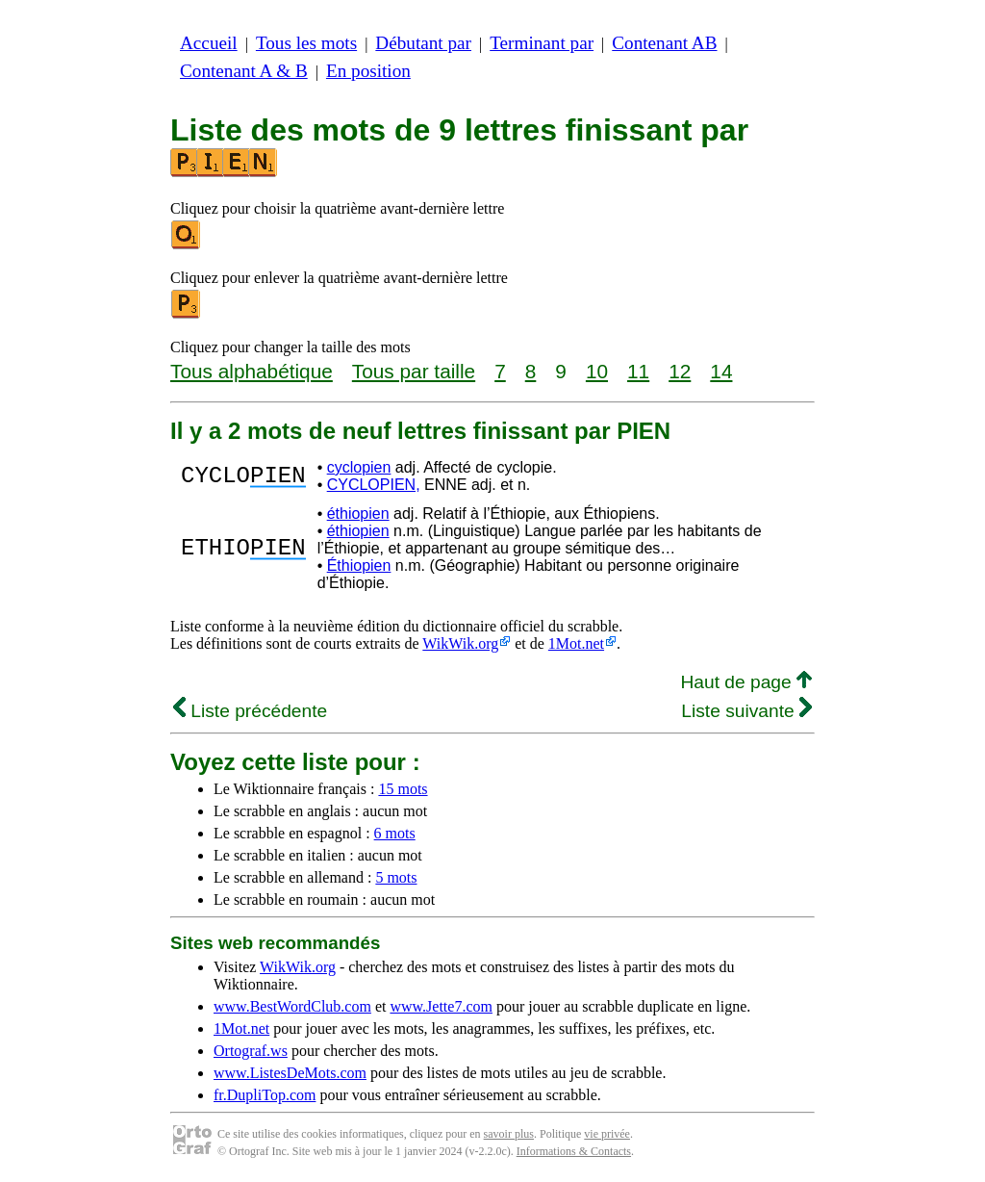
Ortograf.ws (251, 1050)
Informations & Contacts (574, 1151)
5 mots (396, 877)
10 (597, 371)
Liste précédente (250, 711)
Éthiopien (359, 565)
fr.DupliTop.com (265, 1095)
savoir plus (509, 1134)
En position (368, 71)
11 (638, 371)
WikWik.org (460, 643)
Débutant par (423, 43)
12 (680, 371)
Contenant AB (664, 43)
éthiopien (358, 513)
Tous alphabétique (251, 371)
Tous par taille (413, 371)
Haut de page (746, 682)
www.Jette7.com (441, 1006)
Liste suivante (746, 711)
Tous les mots (306, 43)
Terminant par (542, 43)
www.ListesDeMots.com (290, 1073)
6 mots (395, 833)
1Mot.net (576, 643)
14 (721, 371)
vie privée (607, 1134)
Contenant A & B (244, 71)
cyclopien (359, 467)
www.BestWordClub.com (292, 1006)
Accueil (209, 43)
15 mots (402, 789)
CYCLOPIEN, (373, 484)
